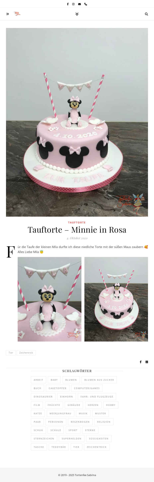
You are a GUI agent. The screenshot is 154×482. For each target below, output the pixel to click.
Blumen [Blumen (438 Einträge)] (71, 379)
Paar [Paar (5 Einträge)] (37, 421)
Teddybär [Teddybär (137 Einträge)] (59, 446)
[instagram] (73, 4)
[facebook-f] (68, 4)
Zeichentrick (26, 352)
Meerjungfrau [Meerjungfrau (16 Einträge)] (60, 413)
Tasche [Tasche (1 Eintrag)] (39, 446)
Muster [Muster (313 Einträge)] (100, 413)
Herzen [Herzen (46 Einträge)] (93, 404)
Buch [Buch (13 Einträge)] (37, 388)
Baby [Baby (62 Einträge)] (54, 379)
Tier (11, 352)
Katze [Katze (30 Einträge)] (38, 413)
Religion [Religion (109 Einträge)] (104, 421)
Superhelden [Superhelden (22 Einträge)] (72, 438)
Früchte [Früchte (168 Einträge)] (54, 404)
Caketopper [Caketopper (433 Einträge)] (58, 388)
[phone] (85, 4)
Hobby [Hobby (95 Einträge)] (111, 404)
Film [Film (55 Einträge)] (37, 404)
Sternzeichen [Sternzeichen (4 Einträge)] (44, 438)
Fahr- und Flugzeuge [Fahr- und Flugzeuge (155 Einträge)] (97, 396)
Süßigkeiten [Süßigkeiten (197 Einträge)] (99, 438)
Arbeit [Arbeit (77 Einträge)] (38, 379)
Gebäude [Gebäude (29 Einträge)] (74, 404)
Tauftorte (77, 222)
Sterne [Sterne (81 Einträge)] (90, 430)
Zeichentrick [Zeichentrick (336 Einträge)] (97, 446)
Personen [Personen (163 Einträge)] (55, 421)
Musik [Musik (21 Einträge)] (83, 413)
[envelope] (79, 4)
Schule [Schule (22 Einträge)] (56, 430)
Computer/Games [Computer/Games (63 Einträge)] (87, 388)
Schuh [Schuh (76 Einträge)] (38, 430)
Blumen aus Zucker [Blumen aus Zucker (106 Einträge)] (99, 379)
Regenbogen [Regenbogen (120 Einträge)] (80, 421)
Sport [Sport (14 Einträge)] (73, 430)
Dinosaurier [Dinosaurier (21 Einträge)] (43, 396)
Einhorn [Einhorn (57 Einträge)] (66, 396)
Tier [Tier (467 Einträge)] (76, 446)
